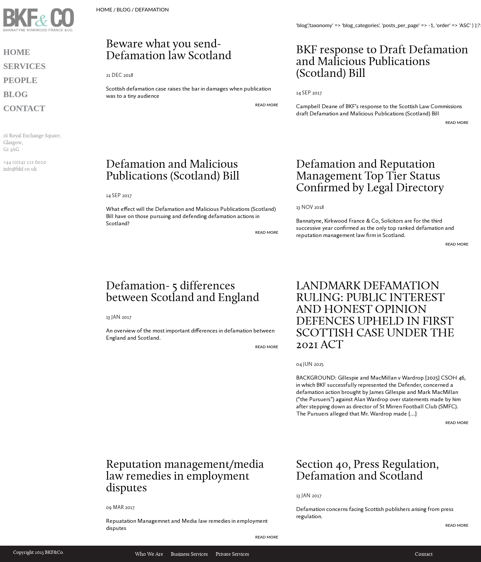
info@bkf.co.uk (20, 169)
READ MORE (266, 104)
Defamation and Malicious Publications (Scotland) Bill (173, 170)
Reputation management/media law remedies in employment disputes (185, 476)
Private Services (232, 554)
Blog (15, 94)
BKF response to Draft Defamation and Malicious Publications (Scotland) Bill (382, 62)
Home (16, 52)
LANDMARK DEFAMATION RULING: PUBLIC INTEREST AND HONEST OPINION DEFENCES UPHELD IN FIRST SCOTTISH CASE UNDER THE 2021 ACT (375, 316)
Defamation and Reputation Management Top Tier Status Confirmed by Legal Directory (370, 176)
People (20, 80)
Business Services (189, 554)
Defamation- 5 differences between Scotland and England (182, 292)
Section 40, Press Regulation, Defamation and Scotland (367, 471)
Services (24, 66)
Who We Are (149, 554)
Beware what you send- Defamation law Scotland (168, 50)
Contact (24, 108)
